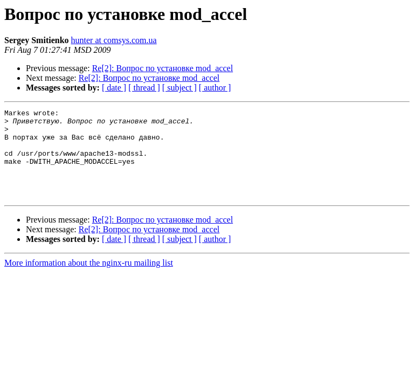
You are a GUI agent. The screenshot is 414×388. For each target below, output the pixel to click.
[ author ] (215, 87)
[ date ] (114, 87)
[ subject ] (179, 87)
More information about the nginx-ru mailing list (88, 280)
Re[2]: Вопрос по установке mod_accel (162, 68)
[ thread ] (144, 87)
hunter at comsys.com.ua (114, 40)
